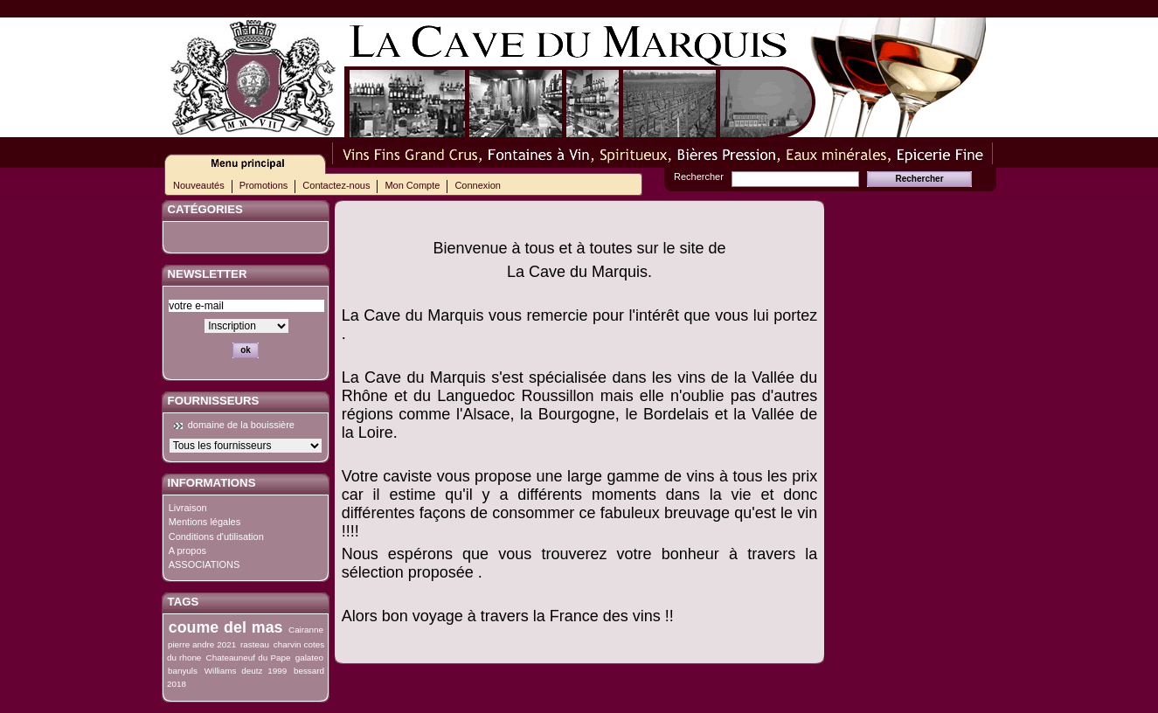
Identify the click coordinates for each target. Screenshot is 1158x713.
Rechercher (699, 176)
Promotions (263, 185)
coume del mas (226, 627)
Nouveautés (199, 185)
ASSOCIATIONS (204, 564)
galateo (309, 657)
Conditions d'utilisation (216, 536)
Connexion (477, 185)
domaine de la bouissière (241, 424)
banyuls (183, 670)
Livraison (188, 507)
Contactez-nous (336, 185)
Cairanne (305, 629)
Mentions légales (205, 521)
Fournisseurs (214, 400)
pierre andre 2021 (202, 644)
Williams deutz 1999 (246, 670)
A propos (187, 550)
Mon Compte (412, 185)
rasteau (254, 644)
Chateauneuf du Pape (248, 657)
